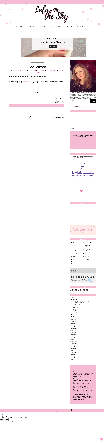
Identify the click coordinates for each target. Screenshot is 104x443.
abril (74, 310)
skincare (75, 256)
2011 (72, 350)
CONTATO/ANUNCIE (42, 2)
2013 (72, 346)
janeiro (74, 316)
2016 (72, 339)
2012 (72, 348)
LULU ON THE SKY (36, 411)
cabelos (75, 242)
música (87, 253)
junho (74, 299)
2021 (72, 328)
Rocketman (37, 67)
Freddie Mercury (27, 81)
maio (74, 307)
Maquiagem (29, 27)
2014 (72, 343)
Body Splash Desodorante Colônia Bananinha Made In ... (81, 302)
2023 (72, 323)
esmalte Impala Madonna (52, 39)
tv (73, 259)
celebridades (89, 242)
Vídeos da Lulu (81, 27)
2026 (72, 297)
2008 (72, 357)
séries (87, 256)
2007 (72, 359)
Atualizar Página (61, 411)
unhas (87, 259)
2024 (72, 321)
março (74, 312)
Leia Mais (52, 46)
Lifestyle (68, 27)
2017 (72, 337)
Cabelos (18, 27)
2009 (72, 354)
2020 (72, 330)
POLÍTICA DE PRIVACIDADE (61, 2)
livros (74, 250)
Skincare (41, 27)
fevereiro (75, 314)
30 (59, 100)
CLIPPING (31, 2)
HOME (16, 2)
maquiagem (76, 253)
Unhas (50, 27)
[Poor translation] (6, 419)
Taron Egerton (51, 70)
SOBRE (23, 2)
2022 (72, 326)
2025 (72, 319)
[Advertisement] (83, 215)
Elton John (32, 70)
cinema (15, 70)
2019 (72, 332)
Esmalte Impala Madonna (78, 304)
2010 (72, 352)
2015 (72, 341)
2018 (72, 334)
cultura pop (22, 70)
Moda (59, 27)
